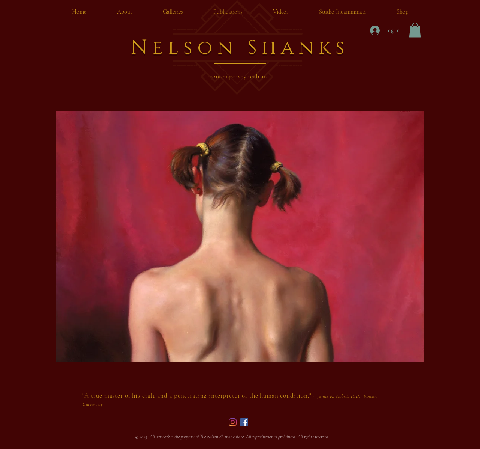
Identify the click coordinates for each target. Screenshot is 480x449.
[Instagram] (233, 422)
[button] (415, 30)
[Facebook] (244, 422)
